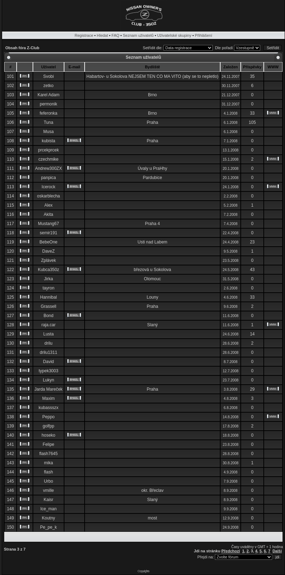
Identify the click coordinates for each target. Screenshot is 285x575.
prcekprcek (48, 150)
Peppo (48, 416)
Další (277, 551)
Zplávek (48, 260)
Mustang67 (48, 223)
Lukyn (48, 380)
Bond (48, 315)
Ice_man (48, 508)
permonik (48, 104)
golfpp (49, 426)
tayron (48, 288)
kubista (48, 140)
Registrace (84, 35)
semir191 (48, 232)
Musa (48, 131)
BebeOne (49, 242)
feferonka (48, 113)
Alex (48, 205)
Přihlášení (203, 35)
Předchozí (230, 551)
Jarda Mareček (48, 389)
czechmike (49, 159)
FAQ (115, 35)
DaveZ (48, 251)
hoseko (49, 435)
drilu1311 (48, 352)
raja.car (48, 324)
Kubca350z (48, 269)
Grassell (48, 306)
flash (48, 472)
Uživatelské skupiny (174, 35)
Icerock (49, 186)
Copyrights (143, 571)
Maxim (48, 398)
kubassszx (48, 407)
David (48, 361)
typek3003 (48, 370)
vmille (48, 490)
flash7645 (48, 453)
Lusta (48, 334)
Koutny (48, 518)
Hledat (102, 35)
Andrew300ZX (48, 168)
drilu (49, 343)
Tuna (48, 122)
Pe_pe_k (48, 527)
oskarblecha (48, 196)
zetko (49, 85)
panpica (48, 177)
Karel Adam (48, 94)
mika (48, 462)
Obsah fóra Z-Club (22, 48)
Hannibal (48, 297)
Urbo (48, 481)
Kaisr (48, 499)
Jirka (48, 278)
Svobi (48, 76)
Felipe (49, 444)
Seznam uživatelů (138, 35)
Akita (48, 214)
